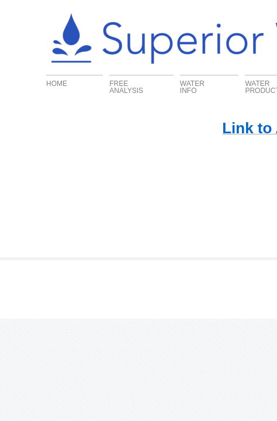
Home (56, 83)
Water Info (192, 87)
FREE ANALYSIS (126, 87)
